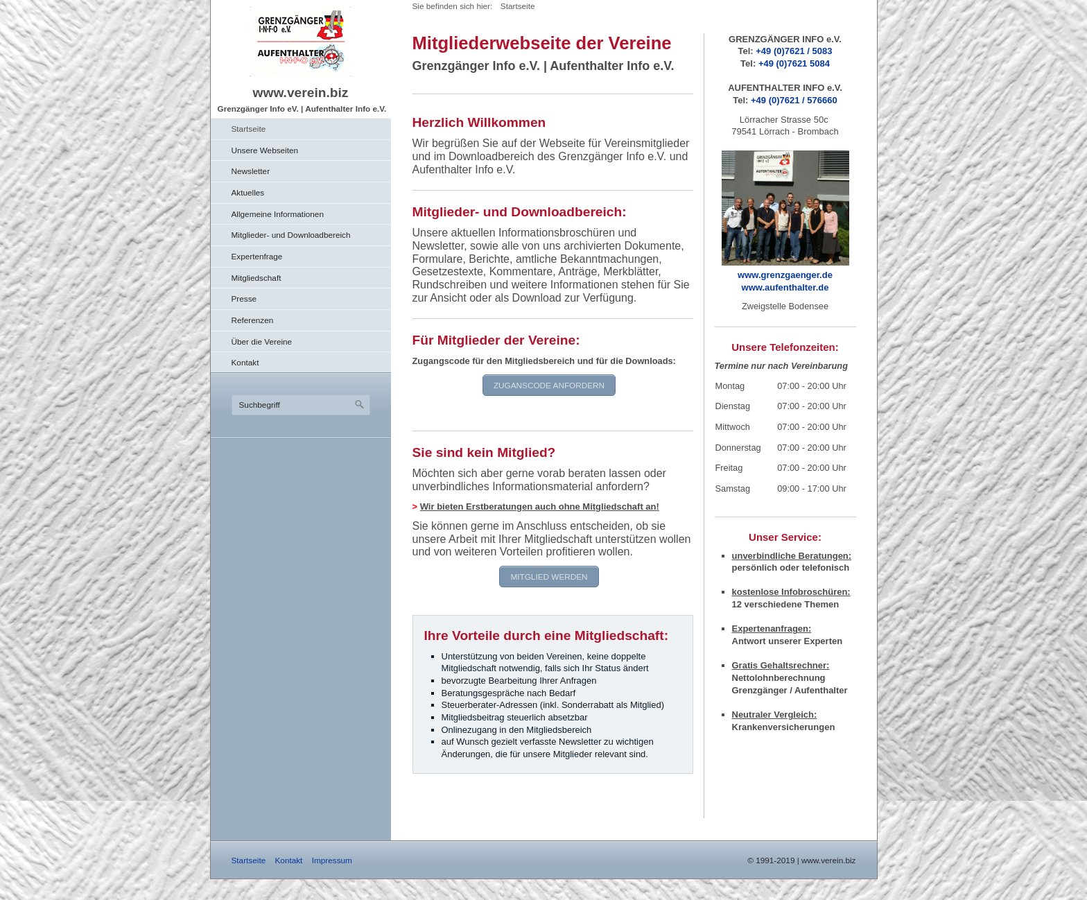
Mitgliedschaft (256, 277)
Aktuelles (248, 192)
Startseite (249, 128)
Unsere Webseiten (265, 150)
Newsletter (251, 170)
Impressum (332, 860)
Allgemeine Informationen (278, 213)
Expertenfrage (257, 256)
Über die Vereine (262, 341)
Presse (244, 298)
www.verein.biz (301, 92)
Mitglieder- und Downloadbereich (291, 234)
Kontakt (245, 362)
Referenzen (253, 319)
